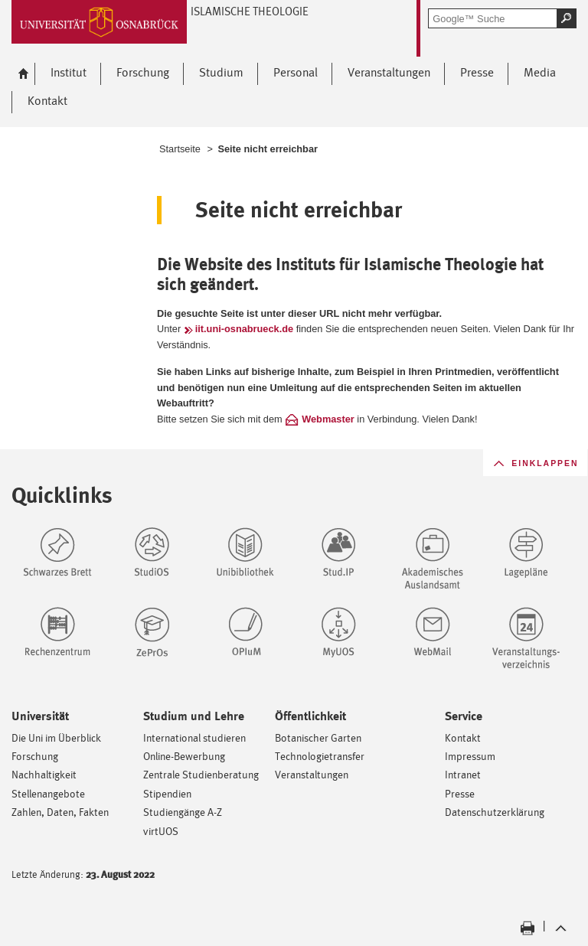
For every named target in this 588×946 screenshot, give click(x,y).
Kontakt (463, 737)
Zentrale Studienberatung (201, 774)
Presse (460, 793)
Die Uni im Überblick (56, 737)
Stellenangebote (48, 793)
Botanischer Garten (318, 737)
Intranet (463, 774)
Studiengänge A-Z (182, 811)
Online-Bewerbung (184, 755)
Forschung (34, 755)
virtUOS (160, 830)
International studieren (194, 737)
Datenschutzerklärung (494, 811)
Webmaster (328, 419)
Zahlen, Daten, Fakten (60, 811)
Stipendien (167, 793)
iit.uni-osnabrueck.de (244, 328)
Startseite (180, 149)
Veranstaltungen (311, 774)
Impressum (470, 755)
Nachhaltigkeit (44, 774)
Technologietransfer (319, 755)
